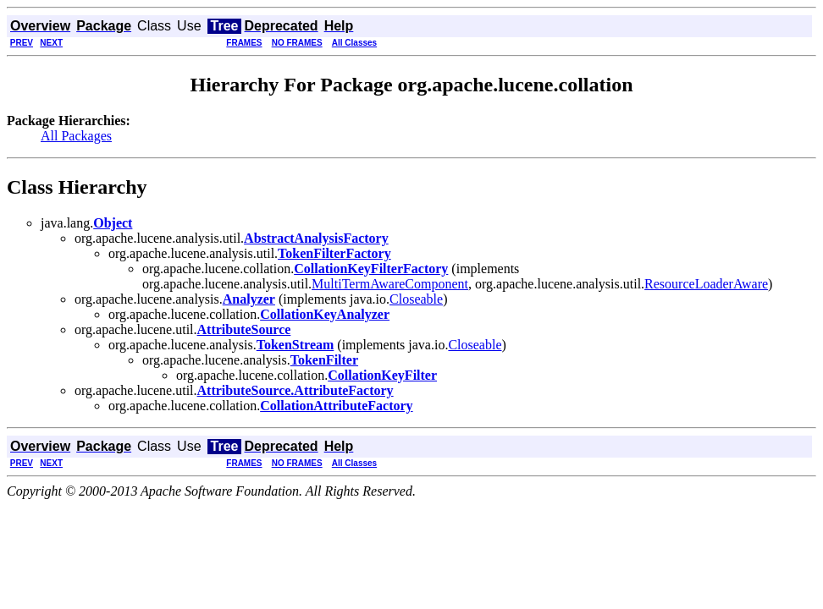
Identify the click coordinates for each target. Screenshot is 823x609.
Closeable (416, 299)
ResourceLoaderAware (706, 284)
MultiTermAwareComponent (390, 284)
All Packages (76, 136)
